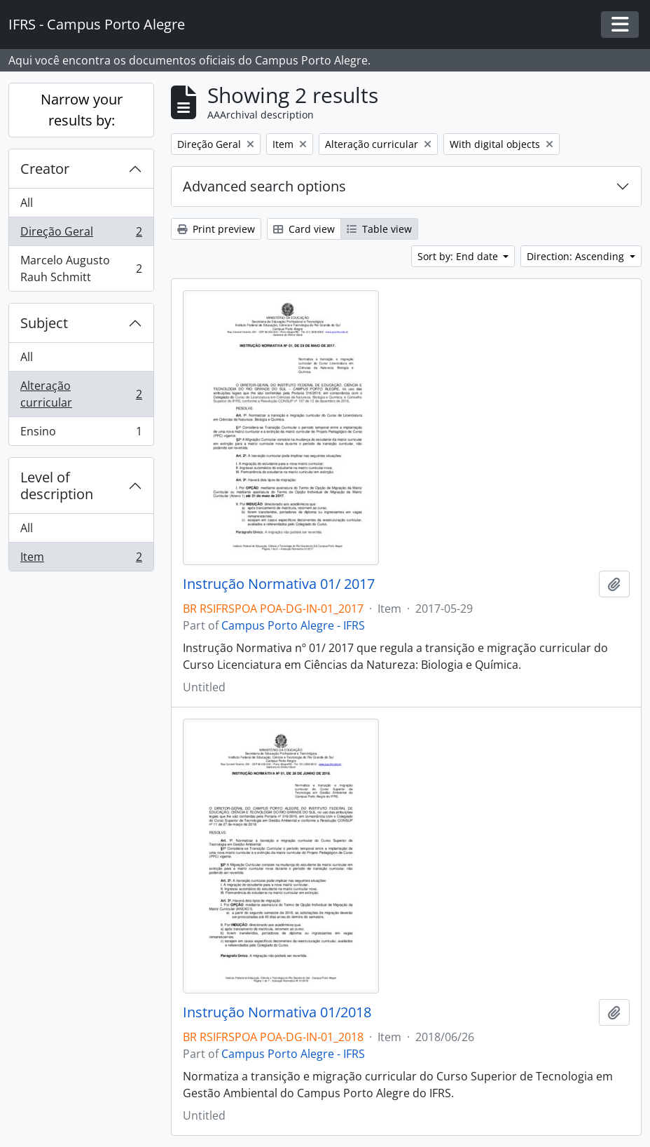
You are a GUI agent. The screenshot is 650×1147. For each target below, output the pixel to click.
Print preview (216, 229)
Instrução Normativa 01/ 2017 (279, 584)
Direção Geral (81, 234)
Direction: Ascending (577, 256)
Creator (44, 168)
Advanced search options (264, 186)
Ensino (81, 434)
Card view (304, 229)
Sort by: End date (459, 256)
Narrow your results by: (82, 110)
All (26, 202)
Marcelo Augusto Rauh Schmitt (81, 268)
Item (81, 559)
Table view (379, 229)
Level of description (56, 485)
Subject (44, 322)
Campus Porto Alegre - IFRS (293, 625)
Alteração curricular (81, 394)
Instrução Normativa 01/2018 (277, 1012)
